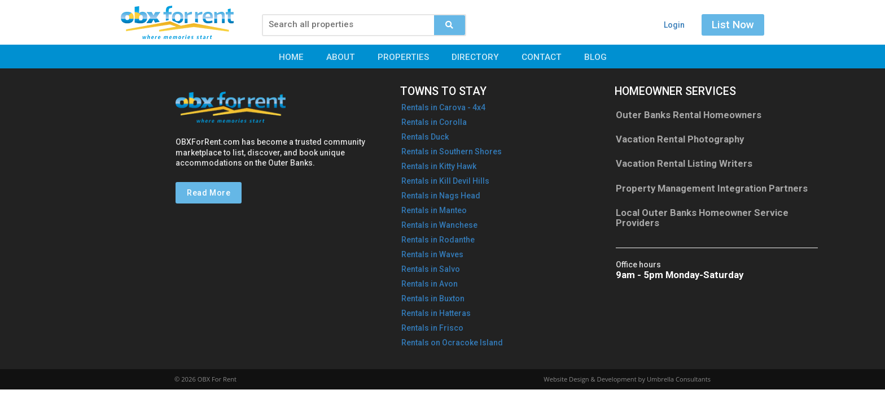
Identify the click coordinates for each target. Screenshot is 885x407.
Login (674, 24)
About (340, 57)
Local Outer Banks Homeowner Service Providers (702, 217)
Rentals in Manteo (434, 210)
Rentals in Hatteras (436, 313)
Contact (542, 57)
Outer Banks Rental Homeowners (688, 114)
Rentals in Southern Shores (451, 151)
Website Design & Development (590, 379)
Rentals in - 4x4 (443, 107)
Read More (208, 192)
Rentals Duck (425, 136)
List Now (733, 24)
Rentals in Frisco (432, 327)
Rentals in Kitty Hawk (438, 166)
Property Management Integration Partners (712, 188)
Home (291, 57)
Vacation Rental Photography (680, 139)
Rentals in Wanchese (439, 225)
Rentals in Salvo (430, 269)
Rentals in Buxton (433, 298)
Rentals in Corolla (434, 122)
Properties (403, 57)
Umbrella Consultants (679, 379)
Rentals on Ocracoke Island (452, 342)
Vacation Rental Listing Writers (684, 163)
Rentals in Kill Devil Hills (445, 180)
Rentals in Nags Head (440, 195)
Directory (475, 57)
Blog (595, 57)
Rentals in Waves (432, 254)
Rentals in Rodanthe (438, 239)
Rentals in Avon (429, 283)
